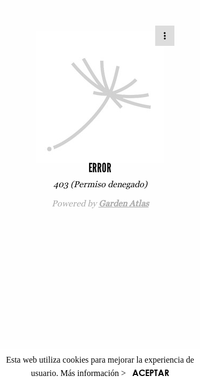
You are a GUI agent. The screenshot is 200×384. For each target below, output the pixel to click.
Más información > (93, 373)
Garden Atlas (124, 203)
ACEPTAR (150, 372)
